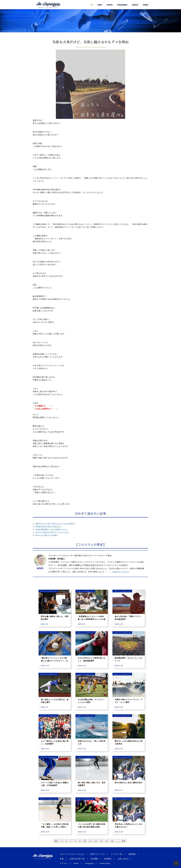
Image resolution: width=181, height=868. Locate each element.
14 (107, 841)
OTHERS (145, 5)
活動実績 (132, 854)
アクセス (63, 863)
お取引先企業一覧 (77, 859)
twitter (76, 863)
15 (112, 841)
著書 (62, 859)
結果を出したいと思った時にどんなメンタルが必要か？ (55, 523)
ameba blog (105, 863)
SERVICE (110, 5)
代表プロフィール (97, 854)
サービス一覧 (116, 854)
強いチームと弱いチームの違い (46, 535)
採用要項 (108, 859)
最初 (56, 841)
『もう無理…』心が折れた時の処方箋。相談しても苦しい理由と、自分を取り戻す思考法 (55, 827)
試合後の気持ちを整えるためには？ (48, 526)
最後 (123, 841)
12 (96, 841)
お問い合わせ (123, 859)
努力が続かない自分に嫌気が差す (128, 783)
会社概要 (94, 859)
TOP (91, 5)
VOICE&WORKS (122, 5)
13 (101, 841)
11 (90, 841)
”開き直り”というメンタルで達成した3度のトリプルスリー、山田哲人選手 (54, 660)
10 (85, 841)
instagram (89, 863)
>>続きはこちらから (120, 572)
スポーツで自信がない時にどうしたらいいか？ (52, 532)
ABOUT (100, 5)
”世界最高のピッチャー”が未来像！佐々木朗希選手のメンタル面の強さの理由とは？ (92, 619)
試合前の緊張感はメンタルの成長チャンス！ (51, 529)
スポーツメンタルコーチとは (72, 854)
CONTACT (135, 5)
